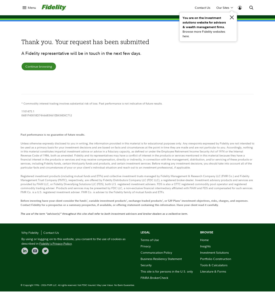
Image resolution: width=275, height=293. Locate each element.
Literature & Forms (213, 273)
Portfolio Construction (215, 260)
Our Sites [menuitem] (224, 7)
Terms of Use (150, 241)
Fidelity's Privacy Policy (55, 245)
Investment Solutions (214, 254)
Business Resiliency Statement (161, 260)
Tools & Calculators (213, 267)
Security (146, 267)
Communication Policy (156, 254)
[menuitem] (29, 8)
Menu (32, 8)
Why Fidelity (30, 234)
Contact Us (202, 8)
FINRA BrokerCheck (154, 279)
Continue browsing (38, 67)
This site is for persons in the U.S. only (167, 273)
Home (204, 241)
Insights (205, 248)
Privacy (146, 248)
